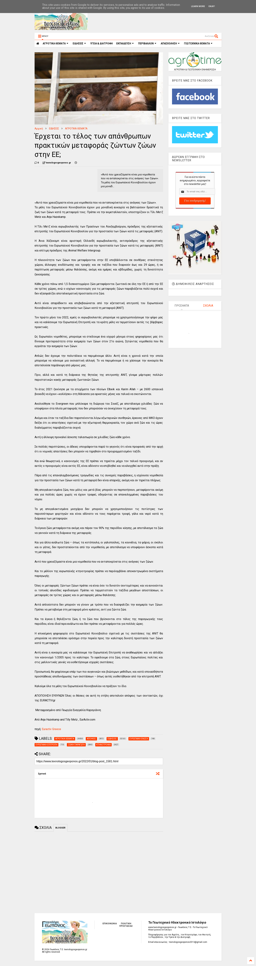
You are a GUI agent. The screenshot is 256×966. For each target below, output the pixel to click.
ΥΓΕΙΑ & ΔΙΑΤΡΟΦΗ (101, 43)
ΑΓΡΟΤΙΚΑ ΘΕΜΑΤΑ (76, 128)
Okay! (211, 6)
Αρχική (39, 128)
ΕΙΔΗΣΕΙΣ (79, 43)
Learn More (198, 6)
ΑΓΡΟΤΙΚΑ (55, 43)
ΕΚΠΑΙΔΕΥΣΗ (125, 43)
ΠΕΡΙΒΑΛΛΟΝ (147, 43)
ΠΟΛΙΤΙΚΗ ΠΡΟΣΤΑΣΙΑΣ (126, 924)
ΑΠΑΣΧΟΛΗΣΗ (170, 43)
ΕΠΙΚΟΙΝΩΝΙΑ (110, 923)
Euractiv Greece (51, 729)
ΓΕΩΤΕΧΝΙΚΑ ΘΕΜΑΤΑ (198, 43)
